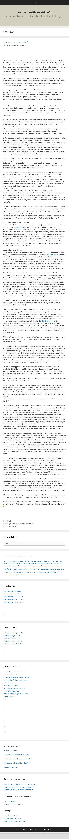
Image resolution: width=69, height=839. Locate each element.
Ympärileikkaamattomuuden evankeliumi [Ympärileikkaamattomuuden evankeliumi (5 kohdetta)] (13, 574)
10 (4, 727)
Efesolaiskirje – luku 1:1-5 (13, 594)
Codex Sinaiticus (9, 696)
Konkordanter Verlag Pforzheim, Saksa (17, 787)
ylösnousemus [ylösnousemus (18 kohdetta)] (55, 572)
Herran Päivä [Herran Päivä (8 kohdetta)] (10, 563)
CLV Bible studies (10, 801)
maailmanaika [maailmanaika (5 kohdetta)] (48, 566)
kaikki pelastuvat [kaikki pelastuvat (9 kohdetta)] (52, 563)
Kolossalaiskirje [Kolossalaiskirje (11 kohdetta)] (27, 566)
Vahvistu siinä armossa (12, 683)
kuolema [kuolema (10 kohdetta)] (41, 566)
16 (4, 732)
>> (4, 616)
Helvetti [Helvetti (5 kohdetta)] (61, 561)
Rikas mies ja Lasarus (11, 691)
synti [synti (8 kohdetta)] (38, 572)
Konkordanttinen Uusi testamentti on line (18, 790)
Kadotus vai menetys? (11, 767)
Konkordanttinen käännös (34, 12)
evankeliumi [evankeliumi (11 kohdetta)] (55, 561)
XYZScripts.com (43, 833)
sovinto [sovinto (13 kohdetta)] (15, 572)
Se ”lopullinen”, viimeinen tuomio (15, 680)
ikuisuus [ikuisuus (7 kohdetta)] (35, 563)
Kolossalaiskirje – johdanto (13, 633)
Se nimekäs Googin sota (12, 685)
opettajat (8, 524)
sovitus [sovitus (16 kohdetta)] (21, 572)
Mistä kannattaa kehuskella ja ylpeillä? (17, 759)
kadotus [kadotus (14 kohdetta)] (44, 563)
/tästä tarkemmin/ (20, 227)
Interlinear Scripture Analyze (14, 804)
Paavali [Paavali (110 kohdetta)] (8, 569)
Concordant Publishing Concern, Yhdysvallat (19, 784)
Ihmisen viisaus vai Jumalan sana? (16, 694)
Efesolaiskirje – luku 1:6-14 (13, 597)
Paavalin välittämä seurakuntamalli (16, 755)
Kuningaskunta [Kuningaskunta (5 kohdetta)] (35, 566)
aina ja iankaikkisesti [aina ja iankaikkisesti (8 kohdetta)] (21, 561)
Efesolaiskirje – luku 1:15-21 (14, 599)
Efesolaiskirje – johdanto (12, 591)
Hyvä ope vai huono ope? (15, 42)
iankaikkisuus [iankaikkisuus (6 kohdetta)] (25, 563)
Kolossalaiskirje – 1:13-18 (13, 641)
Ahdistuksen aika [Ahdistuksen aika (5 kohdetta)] (11, 561)
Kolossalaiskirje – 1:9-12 (12, 638)
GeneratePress (48, 829)
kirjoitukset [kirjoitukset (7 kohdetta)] (15, 566)
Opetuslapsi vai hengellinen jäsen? (16, 763)
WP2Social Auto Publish (27, 833)
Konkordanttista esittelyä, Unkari (15, 821)
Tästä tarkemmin (48, 321)
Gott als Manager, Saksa (12, 819)
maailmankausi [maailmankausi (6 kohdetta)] (55, 566)
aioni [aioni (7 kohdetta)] (28, 561)
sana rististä (30, 524)
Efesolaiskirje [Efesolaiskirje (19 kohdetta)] (46, 561)
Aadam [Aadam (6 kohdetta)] (5, 561)
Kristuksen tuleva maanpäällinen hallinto (18, 677)
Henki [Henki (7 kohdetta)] (5, 563)
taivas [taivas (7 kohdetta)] (41, 572)
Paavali (14, 524)
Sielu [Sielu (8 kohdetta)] (11, 572)
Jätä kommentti (10, 526)
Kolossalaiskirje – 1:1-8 (12, 636)
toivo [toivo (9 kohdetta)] (44, 572)
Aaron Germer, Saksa (11, 816)
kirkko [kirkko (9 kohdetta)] (20, 566)
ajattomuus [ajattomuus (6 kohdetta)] (33, 561)
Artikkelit (8, 521)
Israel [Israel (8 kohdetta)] (39, 563)
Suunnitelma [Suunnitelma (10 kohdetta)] (33, 572)
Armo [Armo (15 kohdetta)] (39, 561)
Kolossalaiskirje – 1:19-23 (13, 644)
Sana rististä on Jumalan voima (15, 672)
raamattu (21, 524)
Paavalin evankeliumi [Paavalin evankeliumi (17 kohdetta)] (20, 569)
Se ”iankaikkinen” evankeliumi (14, 688)
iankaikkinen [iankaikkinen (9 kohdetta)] (18, 563)
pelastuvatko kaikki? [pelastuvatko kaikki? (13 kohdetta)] (48, 569)
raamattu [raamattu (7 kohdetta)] (57, 569)
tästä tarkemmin (52, 255)
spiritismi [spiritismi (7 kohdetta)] (26, 572)
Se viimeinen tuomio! (11, 750)
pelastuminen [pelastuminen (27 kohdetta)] (35, 569)
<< (4, 699)
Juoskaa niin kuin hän (11, 674)
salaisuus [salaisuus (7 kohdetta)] (62, 569)
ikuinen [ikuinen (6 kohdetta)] (31, 563)
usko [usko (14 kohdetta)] (48, 572)
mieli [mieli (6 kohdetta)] (61, 566)
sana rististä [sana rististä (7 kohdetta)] (7, 572)
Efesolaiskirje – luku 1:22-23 (14, 602)
